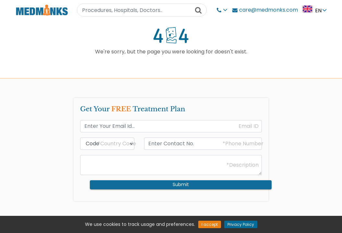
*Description (242, 165)
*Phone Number (243, 143)
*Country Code (117, 143)
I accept (210, 224)
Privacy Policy (240, 224)
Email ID (248, 126)
